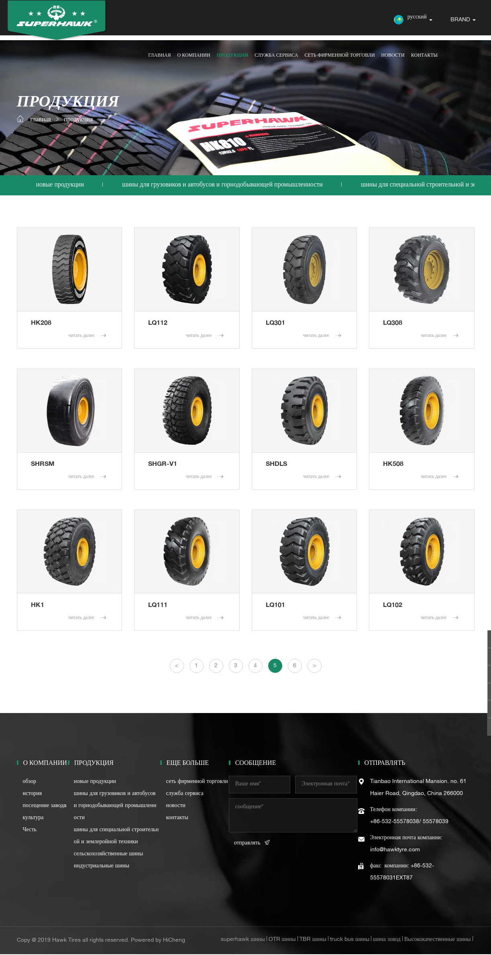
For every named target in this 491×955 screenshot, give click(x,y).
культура (33, 819)
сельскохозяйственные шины (108, 855)
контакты (468, 60)
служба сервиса (320, 60)
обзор (30, 782)
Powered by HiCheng (158, 941)
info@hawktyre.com (395, 851)
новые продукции (60, 185)
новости (437, 60)
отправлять (247, 844)
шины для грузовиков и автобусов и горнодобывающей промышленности (222, 185)
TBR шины (312, 940)
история (32, 794)
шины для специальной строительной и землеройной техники (116, 837)
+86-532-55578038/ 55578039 (409, 823)
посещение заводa (45, 806)
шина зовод (387, 940)
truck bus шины (349, 940)
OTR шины (282, 940)
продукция (277, 60)
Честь (30, 831)
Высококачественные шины (437, 940)
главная (203, 60)
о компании (238, 60)
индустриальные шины (101, 867)
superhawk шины (243, 940)
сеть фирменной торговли (383, 60)
